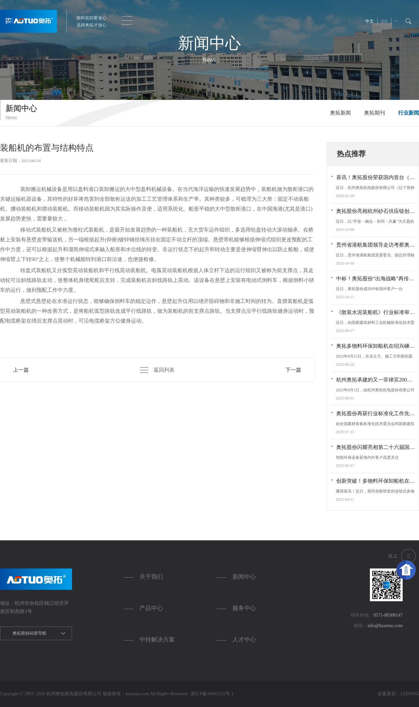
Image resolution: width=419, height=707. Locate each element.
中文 (369, 21)
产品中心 (151, 608)
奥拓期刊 (374, 113)
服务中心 (244, 608)
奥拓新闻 (340, 113)
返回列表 (157, 370)
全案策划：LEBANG (398, 693)
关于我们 (151, 576)
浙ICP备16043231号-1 (210, 693)
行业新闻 (408, 113)
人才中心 (244, 639)
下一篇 (293, 370)
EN (384, 20)
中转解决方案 (157, 639)
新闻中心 (244, 576)
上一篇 (21, 370)
